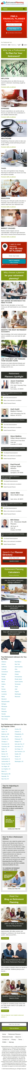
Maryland (3, 699)
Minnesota (4, 706)
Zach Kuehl (14, 409)
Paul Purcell (15, 464)
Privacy (13, 1039)
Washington (18, 694)
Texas (16, 686)
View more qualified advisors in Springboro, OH (10, 477)
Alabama (3, 661)
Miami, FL (4, 771)
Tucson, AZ (18, 759)
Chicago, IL (4, 741)
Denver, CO (4, 754)
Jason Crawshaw (17, 381)
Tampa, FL (17, 756)
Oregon (17, 674)
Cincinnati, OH (5, 744)
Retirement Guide (7, 1037)
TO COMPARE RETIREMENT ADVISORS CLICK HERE (11, 869)
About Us (18, 1037)
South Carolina (19, 681)
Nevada (3, 714)
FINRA (4, 1042)
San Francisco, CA (20, 751)
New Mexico (18, 661)
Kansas (3, 689)
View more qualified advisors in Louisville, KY (13, 449)
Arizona (3, 664)
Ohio (16, 669)
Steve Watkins (16, 436)
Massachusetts (5, 701)
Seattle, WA (18, 754)
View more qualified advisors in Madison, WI (13, 420)
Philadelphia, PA (19, 734)
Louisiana (4, 694)
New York (17, 664)
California (4, 666)
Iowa (2, 686)
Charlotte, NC (5, 739)
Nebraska (4, 711)
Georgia (3, 679)
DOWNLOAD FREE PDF (14, 829)
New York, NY (5, 779)
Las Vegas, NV (5, 766)
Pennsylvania (18, 676)
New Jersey (4, 719)
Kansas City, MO (5, 764)
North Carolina (18, 666)
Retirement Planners (14, 1034)
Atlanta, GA (4, 729)
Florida (3, 676)
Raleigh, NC (18, 741)
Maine (3, 696)
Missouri (3, 709)
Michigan (3, 704)
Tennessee (18, 684)
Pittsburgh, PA (18, 739)
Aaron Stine (15, 493)
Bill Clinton (14, 520)
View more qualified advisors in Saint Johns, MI (12, 504)
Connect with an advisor (8, 87)
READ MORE (5, 938)
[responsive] (24, 9)
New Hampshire (5, 716)
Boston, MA (4, 736)
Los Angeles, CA (5, 769)
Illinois (3, 681)
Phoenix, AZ (18, 736)
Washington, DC (19, 761)
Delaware (4, 674)
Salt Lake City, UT (19, 744)
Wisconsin (17, 696)
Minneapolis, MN (5, 774)
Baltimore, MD (5, 734)
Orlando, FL (18, 731)
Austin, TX (4, 731)
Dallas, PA (4, 751)
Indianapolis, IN (5, 759)
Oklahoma (17, 671)
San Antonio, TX (19, 746)
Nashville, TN (5, 776)
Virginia (17, 691)
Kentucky (3, 691)
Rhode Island (18, 679)
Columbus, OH (5, 746)
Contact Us (5, 1039)
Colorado (3, 669)
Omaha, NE (18, 729)
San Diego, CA (19, 749)
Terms (20, 1039)
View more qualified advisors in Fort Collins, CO (12, 393)
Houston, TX (4, 756)
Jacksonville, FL (5, 761)
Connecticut (4, 671)
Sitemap (11, 1042)
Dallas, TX (4, 749)
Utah (16, 689)
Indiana (3, 684)
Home (5, 9)
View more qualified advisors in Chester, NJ (13, 534)
